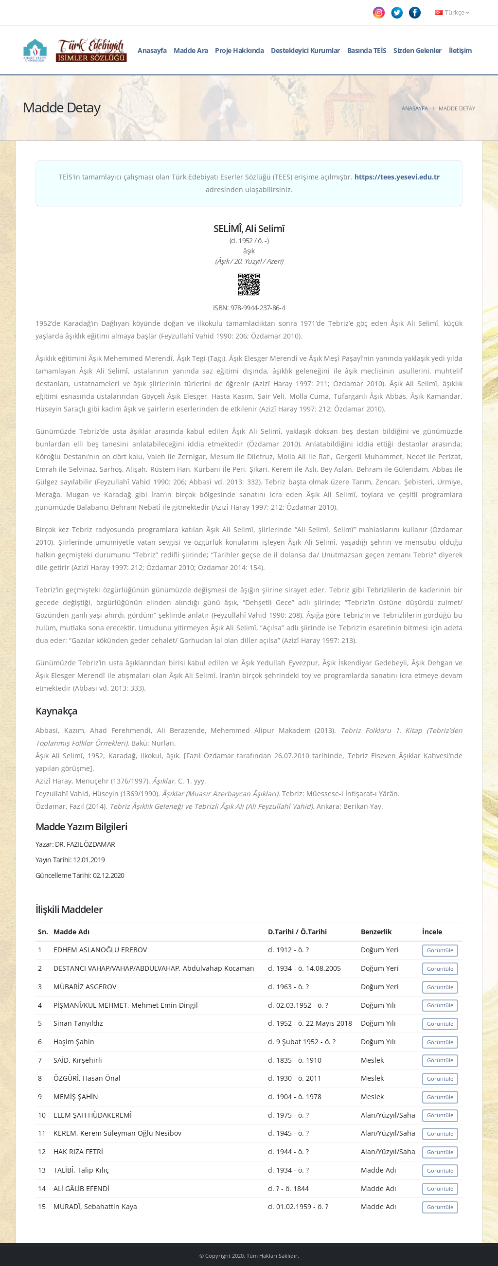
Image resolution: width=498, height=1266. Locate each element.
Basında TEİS (367, 50)
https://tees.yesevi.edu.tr (397, 176)
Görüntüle (440, 950)
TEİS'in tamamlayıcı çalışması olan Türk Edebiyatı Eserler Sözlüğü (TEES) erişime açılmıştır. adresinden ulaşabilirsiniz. (249, 183)
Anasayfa (152, 50)
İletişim (460, 50)
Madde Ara (191, 50)
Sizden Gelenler (417, 50)
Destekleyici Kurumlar (305, 50)
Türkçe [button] (452, 12)
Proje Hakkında (239, 50)
